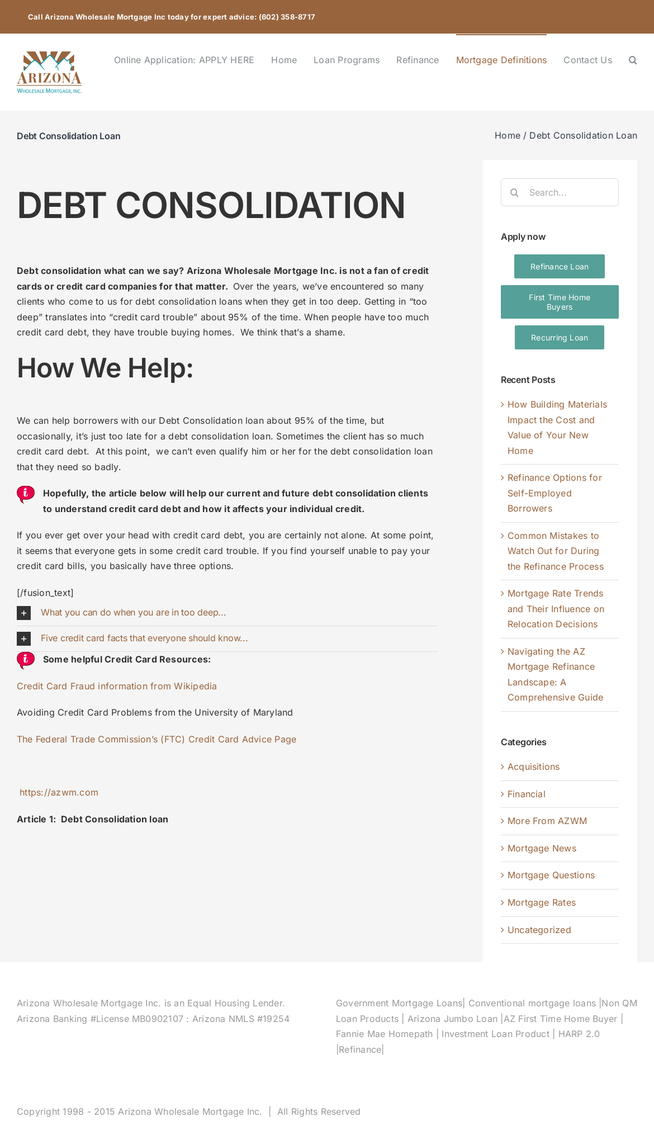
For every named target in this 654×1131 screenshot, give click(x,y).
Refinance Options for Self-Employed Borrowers (555, 493)
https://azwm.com (59, 792)
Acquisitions (534, 766)
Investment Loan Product (497, 1033)
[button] (633, 59)
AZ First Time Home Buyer (562, 1018)
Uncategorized (539, 929)
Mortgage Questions (551, 875)
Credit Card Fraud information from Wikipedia (117, 686)
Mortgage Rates (542, 902)
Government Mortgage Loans (399, 1003)
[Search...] (560, 192)
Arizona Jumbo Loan (454, 1018)
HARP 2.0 (579, 1033)
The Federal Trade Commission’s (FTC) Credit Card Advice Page (156, 739)
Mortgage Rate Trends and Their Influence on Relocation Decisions (556, 609)
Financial (527, 793)
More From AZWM (547, 820)
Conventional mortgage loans (532, 1003)
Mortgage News (542, 848)
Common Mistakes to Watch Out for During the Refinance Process (556, 551)
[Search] (515, 192)
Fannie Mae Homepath (386, 1033)
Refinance (360, 1049)
